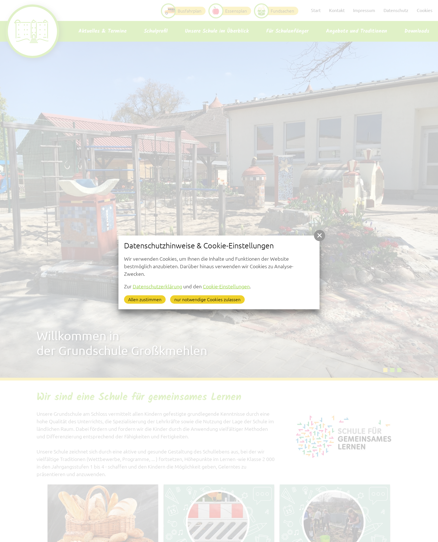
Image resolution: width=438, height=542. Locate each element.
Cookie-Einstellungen (226, 286)
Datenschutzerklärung (157, 286)
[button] (319, 235)
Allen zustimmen (144, 299)
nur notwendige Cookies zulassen (207, 299)
